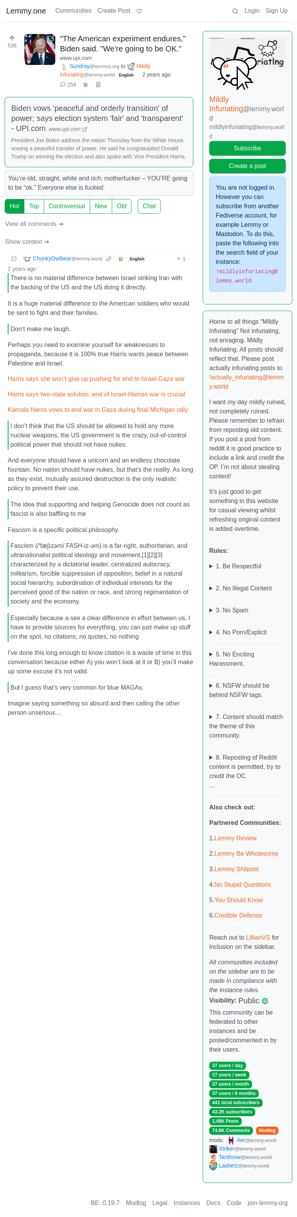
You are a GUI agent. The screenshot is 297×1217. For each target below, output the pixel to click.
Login (251, 10)
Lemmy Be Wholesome (246, 853)
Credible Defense (238, 915)
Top (34, 206)
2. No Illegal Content (244, 588)
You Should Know (238, 900)
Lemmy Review (235, 838)
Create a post (247, 166)
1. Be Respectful (238, 566)
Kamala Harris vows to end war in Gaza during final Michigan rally (98, 409)
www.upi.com (76, 58)
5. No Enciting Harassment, (231, 659)
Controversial (67, 206)
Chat (149, 206)
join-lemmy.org (268, 1203)
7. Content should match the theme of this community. (246, 726)
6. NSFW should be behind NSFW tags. (239, 690)
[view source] (98, 84)
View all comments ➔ (34, 224)
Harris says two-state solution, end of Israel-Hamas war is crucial (96, 394)
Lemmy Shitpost (236, 869)
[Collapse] (14, 259)
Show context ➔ (27, 241)
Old (121, 206)
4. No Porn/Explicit (241, 632)
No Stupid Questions (242, 884)
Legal (159, 1203)
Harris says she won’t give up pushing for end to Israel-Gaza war (96, 379)
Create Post (113, 10)
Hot (14, 206)
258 (68, 85)
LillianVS (258, 937)
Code (234, 1203)
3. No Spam (232, 610)
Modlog (267, 1130)
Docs (213, 1203)
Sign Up (277, 10)
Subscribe (247, 148)
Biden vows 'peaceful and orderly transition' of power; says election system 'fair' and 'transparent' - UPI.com (97, 118)
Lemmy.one (26, 11)
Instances (187, 1203)
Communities (73, 10)
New (101, 206)
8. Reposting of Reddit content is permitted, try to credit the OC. (244, 766)
